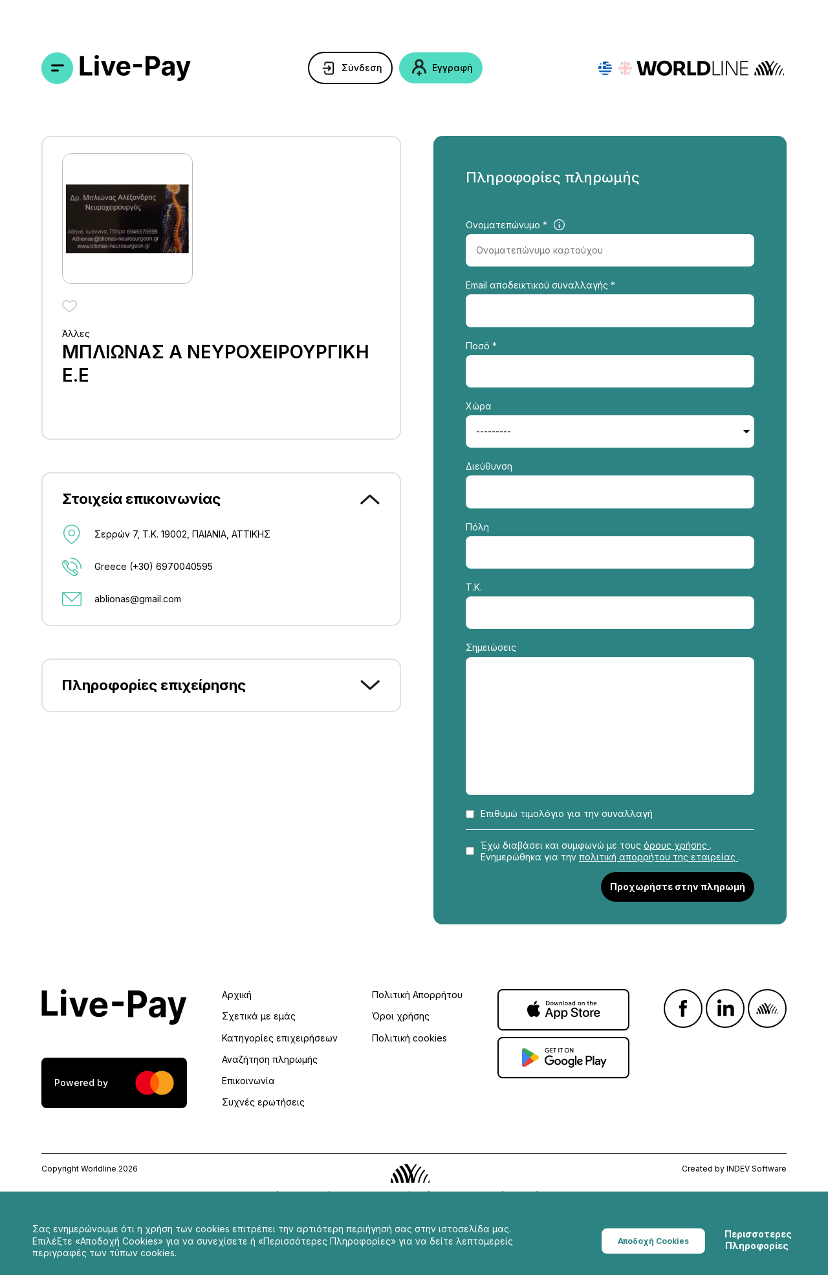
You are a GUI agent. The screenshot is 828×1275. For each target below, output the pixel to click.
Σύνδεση (362, 67)
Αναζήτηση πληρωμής (270, 1059)
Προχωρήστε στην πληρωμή (677, 886)
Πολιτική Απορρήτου (417, 994)
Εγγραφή (452, 67)
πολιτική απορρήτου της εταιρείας (658, 856)
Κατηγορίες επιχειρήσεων (280, 1037)
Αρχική (237, 994)
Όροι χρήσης (401, 1015)
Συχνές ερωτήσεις (263, 1101)
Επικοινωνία (248, 1080)
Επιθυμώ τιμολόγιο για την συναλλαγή (567, 813)
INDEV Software (756, 1168)
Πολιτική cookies (409, 1037)
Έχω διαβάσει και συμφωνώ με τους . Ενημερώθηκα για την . (610, 851)
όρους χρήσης (677, 845)
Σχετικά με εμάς (259, 1015)
